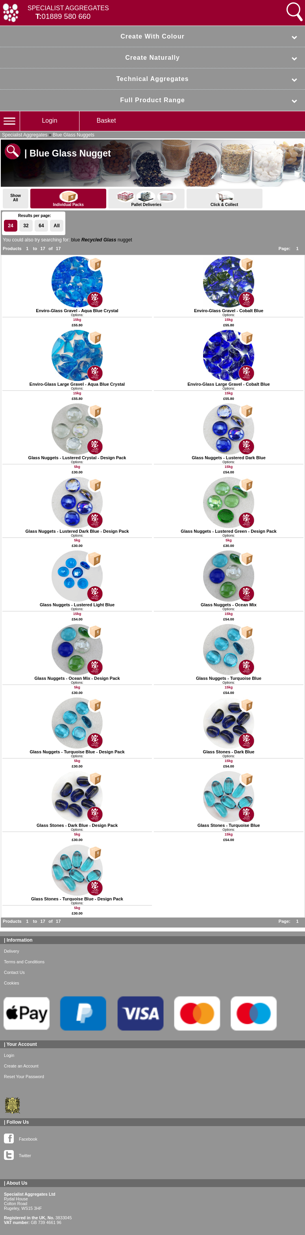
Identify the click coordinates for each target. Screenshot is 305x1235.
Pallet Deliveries (146, 199)
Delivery (11, 951)
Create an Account (21, 1066)
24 (10, 225)
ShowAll (15, 197)
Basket (106, 120)
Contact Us (14, 972)
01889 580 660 (66, 16)
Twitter (17, 1154)
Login (49, 120)
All (56, 225)
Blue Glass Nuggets (73, 135)
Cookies (11, 983)
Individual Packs (68, 199)
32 (25, 225)
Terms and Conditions (24, 961)
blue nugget (101, 240)
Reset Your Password (24, 1076)
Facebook (20, 1137)
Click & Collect (224, 199)
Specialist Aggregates (24, 135)
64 (41, 225)
